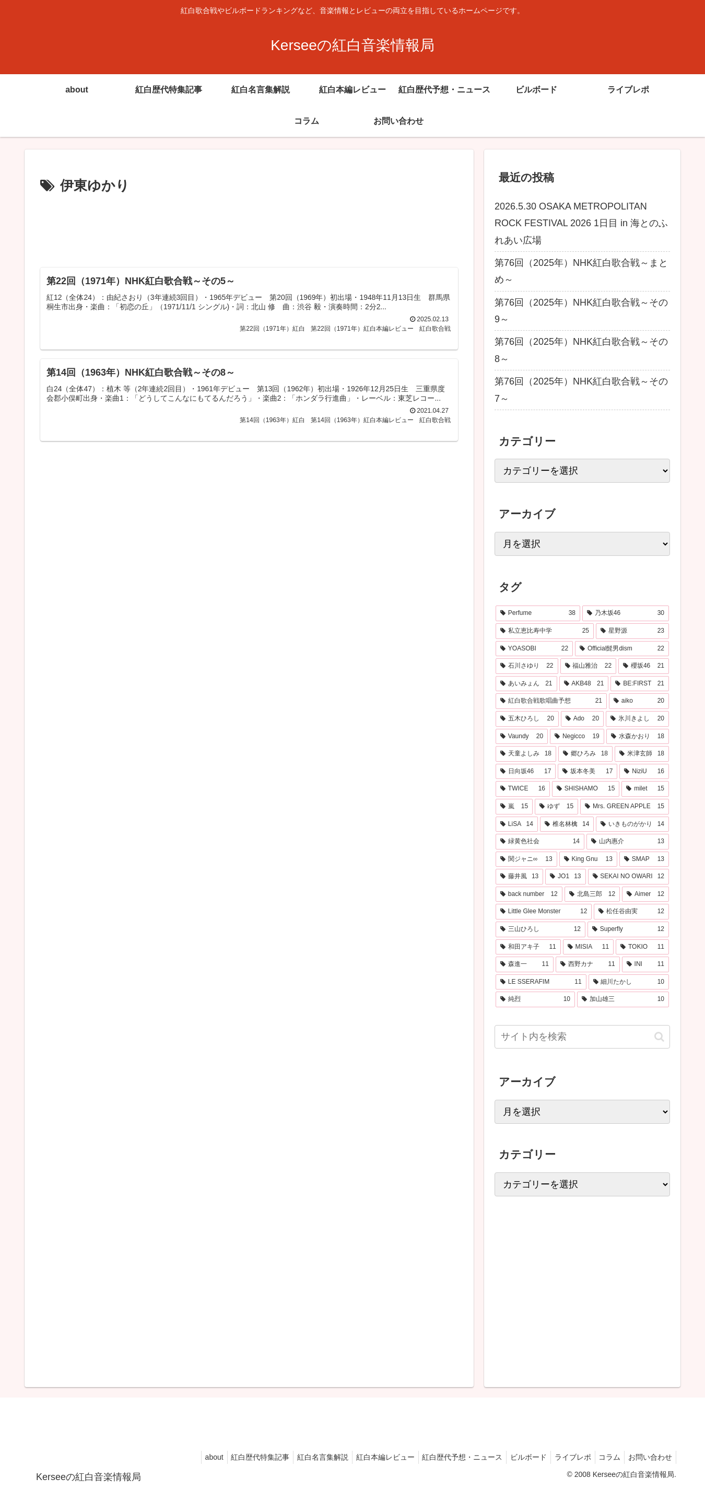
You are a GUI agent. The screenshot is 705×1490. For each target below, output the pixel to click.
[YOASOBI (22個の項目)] (534, 649)
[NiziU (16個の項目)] (644, 771)
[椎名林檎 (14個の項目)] (567, 824)
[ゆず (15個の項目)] (556, 806)
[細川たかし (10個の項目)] (629, 982)
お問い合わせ (649, 1457)
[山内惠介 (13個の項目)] (627, 841)
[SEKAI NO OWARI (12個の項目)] (628, 876)
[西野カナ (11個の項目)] (588, 964)
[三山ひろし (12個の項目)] (540, 929)
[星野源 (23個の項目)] (632, 631)
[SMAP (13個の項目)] (644, 859)
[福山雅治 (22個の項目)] (588, 666)
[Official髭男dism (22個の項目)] (622, 649)
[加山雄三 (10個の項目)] (623, 999)
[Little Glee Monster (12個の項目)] (544, 911)
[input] (582, 1037)
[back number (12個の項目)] (529, 894)
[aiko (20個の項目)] (639, 701)
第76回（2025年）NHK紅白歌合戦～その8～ (581, 350)
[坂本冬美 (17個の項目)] (587, 771)
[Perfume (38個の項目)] (538, 613)
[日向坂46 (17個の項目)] (526, 771)
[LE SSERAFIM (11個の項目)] (541, 982)
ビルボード (517, 1457)
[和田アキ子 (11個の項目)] (528, 947)
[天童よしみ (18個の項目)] (526, 754)
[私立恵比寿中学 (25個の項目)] (545, 631)
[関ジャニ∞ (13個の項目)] (526, 859)
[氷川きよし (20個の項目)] (637, 719)
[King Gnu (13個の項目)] (588, 859)
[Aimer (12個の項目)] (645, 894)
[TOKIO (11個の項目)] (642, 947)
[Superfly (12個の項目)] (628, 929)
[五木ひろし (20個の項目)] (527, 719)
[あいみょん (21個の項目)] (526, 684)
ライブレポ (564, 1457)
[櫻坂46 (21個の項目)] (643, 666)
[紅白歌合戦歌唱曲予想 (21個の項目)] (551, 701)
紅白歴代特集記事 (235, 1457)
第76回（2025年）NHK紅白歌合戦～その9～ (581, 310)
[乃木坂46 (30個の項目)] (625, 613)
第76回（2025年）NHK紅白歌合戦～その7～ (581, 389)
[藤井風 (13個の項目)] (519, 876)
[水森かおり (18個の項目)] (637, 736)
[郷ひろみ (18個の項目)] (585, 754)
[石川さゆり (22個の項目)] (527, 666)
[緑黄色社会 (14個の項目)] (540, 841)
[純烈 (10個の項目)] (535, 999)
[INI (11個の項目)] (645, 964)
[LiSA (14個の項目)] (517, 824)
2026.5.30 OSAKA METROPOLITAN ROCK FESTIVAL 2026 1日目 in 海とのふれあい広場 (581, 223)
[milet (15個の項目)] (645, 789)
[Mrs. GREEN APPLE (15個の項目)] (624, 806)
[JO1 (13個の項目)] (565, 876)
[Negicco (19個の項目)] (577, 736)
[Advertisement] (249, 226)
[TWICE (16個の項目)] (523, 789)
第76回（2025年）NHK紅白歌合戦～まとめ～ (581, 271)
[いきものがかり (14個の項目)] (632, 824)
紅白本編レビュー (367, 1457)
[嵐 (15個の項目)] (514, 806)
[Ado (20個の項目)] (582, 719)
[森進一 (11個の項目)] (525, 964)
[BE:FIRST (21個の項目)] (639, 684)
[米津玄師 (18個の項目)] (642, 754)
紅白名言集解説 (301, 1457)
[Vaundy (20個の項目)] (522, 736)
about (186, 1457)
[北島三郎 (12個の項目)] (592, 894)
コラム (605, 1457)
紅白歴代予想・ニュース (447, 1457)
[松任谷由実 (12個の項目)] (631, 911)
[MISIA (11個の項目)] (588, 947)
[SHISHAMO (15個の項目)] (585, 789)
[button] (659, 1037)
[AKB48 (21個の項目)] (584, 684)
